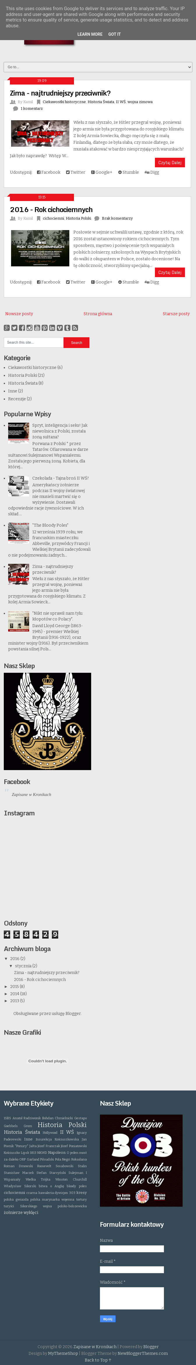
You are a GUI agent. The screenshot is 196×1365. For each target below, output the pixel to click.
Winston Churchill (70, 1179)
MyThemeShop (63, 1353)
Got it (114, 34)
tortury (81, 1199)
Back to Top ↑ (98, 1360)
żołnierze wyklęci (21, 1212)
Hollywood (50, 1133)
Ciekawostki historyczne (64, 102)
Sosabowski (64, 1166)
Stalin (82, 1166)
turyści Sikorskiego (20, 1206)
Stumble (128, 172)
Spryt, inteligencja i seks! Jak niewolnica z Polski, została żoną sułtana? (59, 431)
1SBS (7, 1118)
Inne (12, 391)
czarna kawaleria (40, 1193)
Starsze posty (176, 313)
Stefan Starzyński (51, 1173)
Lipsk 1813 (28, 1153)
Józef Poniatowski (74, 1146)
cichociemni (53, 218)
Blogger (73, 1013)
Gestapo (80, 1118)
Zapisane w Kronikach (31, 794)
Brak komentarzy (117, 218)
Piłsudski (47, 1159)
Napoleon (57, 1152)
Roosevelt (44, 1166)
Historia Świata (101, 102)
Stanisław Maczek (18, 1173)
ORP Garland (29, 1159)
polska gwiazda (16, 1199)
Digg (152, 172)
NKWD (42, 1153)
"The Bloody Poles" (50, 525)
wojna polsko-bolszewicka (65, 1206)
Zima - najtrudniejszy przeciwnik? (60, 92)
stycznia (23, 966)
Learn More (90, 34)
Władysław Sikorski (20, 1186)
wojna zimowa (140, 102)
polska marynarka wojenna (52, 1199)
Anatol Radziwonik (27, 1118)
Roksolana (79, 1159)
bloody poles (76, 1186)
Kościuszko (12, 1153)
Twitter (75, 172)
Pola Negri (62, 1159)
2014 (15, 993)
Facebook (48, 172)
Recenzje (17, 399)
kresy (82, 1192)
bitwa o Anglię (51, 1186)
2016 (15, 958)
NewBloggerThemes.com (143, 1353)
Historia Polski (78, 218)
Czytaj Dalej (169, 162)
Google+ (101, 172)
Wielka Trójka (38, 1179)
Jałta (33, 1146)
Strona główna (98, 313)
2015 (15, 986)
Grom (28, 1126)
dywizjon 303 (65, 1193)
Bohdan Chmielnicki (57, 1118)
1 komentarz (32, 108)
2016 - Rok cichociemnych (51, 209)
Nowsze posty (19, 313)
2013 (15, 1000)
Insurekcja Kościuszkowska (57, 1139)
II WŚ (121, 102)
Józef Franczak (49, 1146)
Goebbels (11, 1126)
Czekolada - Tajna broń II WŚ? (60, 478)
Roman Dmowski (18, 1166)
